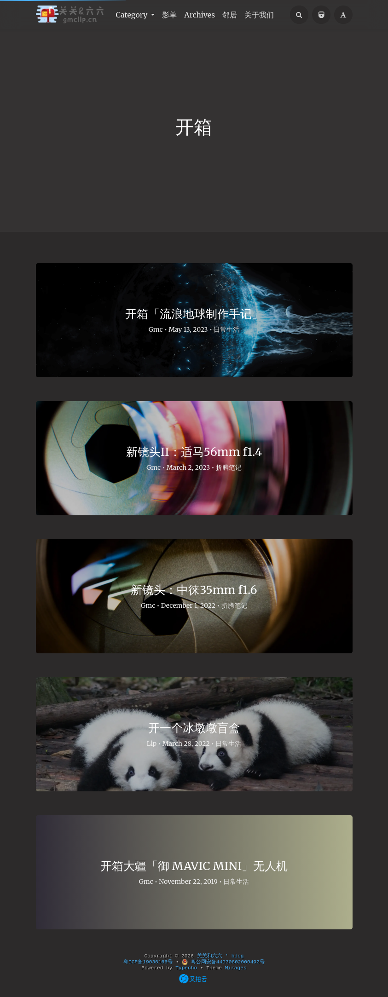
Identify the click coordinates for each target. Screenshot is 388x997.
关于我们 (259, 14)
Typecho (186, 968)
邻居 (229, 14)
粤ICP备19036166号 (148, 962)
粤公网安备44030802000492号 (223, 962)
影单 (169, 14)
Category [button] (133, 14)
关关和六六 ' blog (220, 956)
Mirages (236, 968)
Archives (199, 14)
